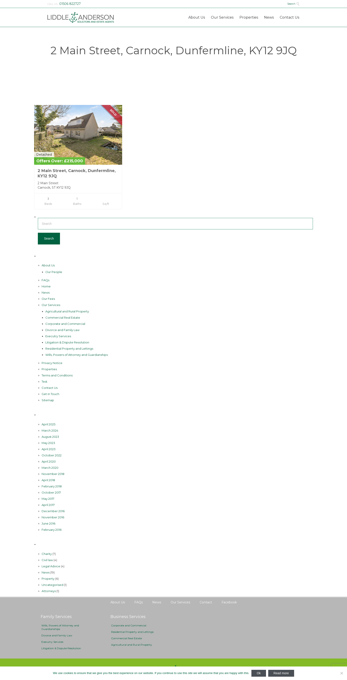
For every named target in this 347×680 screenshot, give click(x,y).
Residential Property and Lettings (69, 348)
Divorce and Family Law (62, 330)
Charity (47, 554)
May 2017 (48, 498)
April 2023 (49, 449)
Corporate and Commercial (65, 323)
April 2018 (48, 480)
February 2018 (52, 486)
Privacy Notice (52, 363)
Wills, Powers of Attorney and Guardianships (76, 354)
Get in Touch (50, 394)
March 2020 (50, 467)
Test (44, 381)
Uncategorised (52, 585)
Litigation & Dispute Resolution (67, 342)
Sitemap (48, 400)
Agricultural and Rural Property (67, 311)
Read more (281, 673)
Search (293, 3)
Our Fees (48, 298)
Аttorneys (49, 591)
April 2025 (48, 424)
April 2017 (48, 505)
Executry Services (58, 336)
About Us (48, 265)
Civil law (47, 560)
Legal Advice (51, 566)
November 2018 (53, 474)
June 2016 (48, 523)
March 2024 (50, 430)
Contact (206, 602)
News (46, 292)
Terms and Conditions (57, 375)
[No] (341, 673)
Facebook (229, 602)
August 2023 (50, 436)
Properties (49, 369)
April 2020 (49, 461)
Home (46, 286)
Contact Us (50, 387)
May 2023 (48, 443)
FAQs (45, 280)
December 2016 (53, 511)
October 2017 (51, 492)
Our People (53, 272)
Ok (259, 673)
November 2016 (53, 517)
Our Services (51, 305)
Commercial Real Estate (62, 317)
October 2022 (52, 455)
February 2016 (52, 529)
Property (48, 578)
